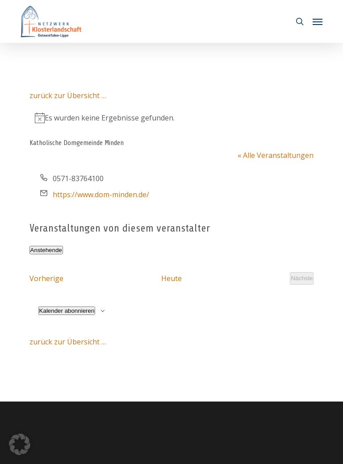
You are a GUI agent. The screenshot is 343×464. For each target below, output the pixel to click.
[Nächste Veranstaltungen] (302, 278)
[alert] (171, 117)
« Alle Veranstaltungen (276, 155)
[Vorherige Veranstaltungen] (46, 278)
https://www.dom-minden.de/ (101, 194)
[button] (317, 21)
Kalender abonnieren (67, 310)
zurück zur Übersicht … (67, 95)
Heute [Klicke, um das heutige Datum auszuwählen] (171, 278)
